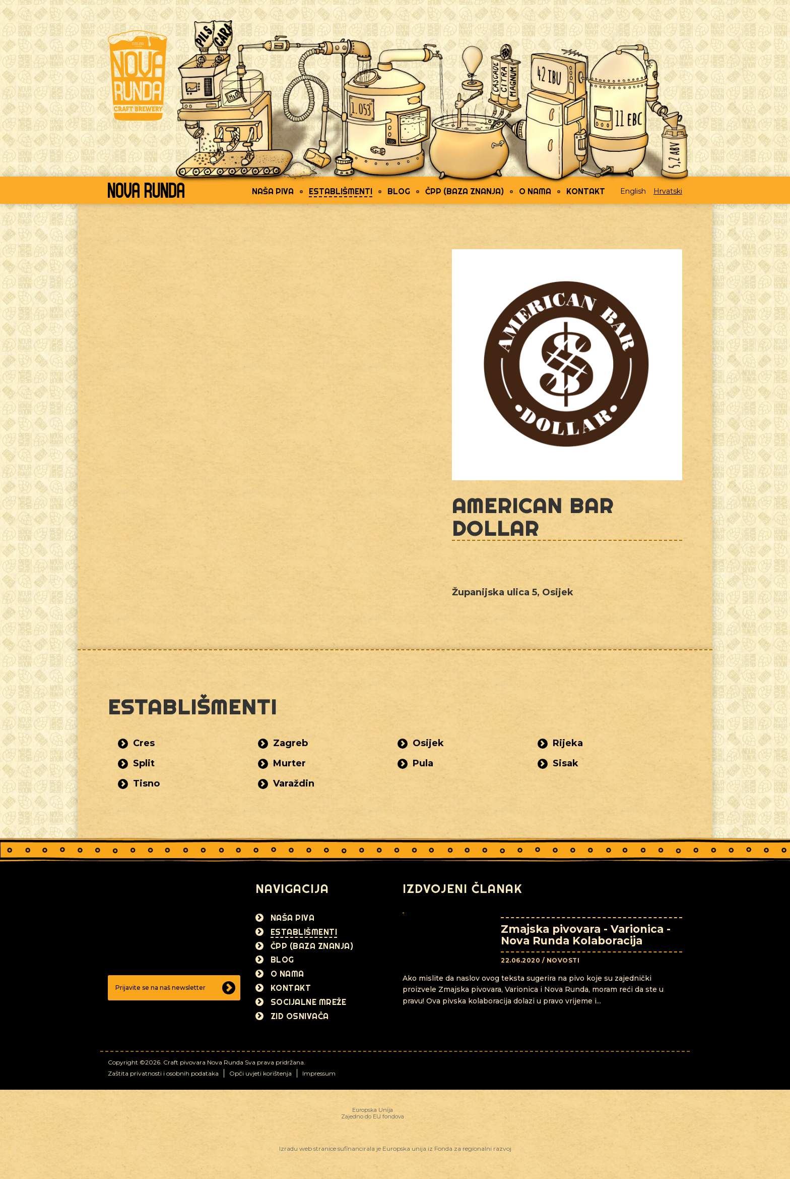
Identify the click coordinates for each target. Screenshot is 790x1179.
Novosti (563, 960)
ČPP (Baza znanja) (464, 191)
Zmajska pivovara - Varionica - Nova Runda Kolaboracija (586, 935)
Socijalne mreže (309, 1002)
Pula (423, 763)
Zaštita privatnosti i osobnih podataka (163, 1073)
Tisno (146, 783)
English (633, 191)
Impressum (319, 1073)
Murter (289, 763)
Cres (144, 743)
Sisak (565, 763)
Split (144, 763)
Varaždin (293, 783)
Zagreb (290, 743)
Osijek (428, 743)
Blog (398, 191)
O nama (535, 191)
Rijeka (568, 743)
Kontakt (585, 191)
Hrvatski (667, 191)
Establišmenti (340, 191)
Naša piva (273, 191)
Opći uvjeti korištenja (260, 1073)
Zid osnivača (300, 1016)
